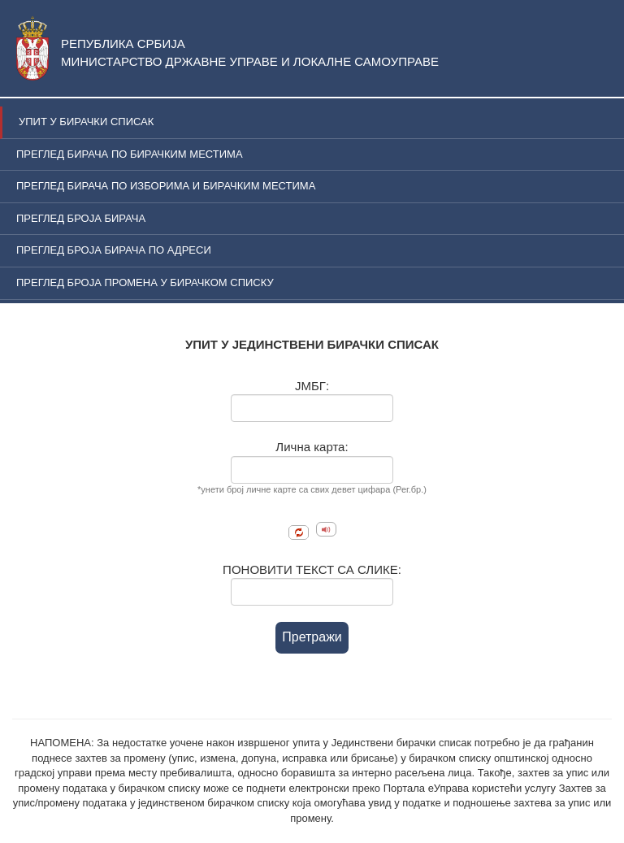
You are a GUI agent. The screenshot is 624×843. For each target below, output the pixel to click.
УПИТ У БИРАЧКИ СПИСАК (86, 121)
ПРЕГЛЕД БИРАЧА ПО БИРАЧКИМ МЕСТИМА (129, 154)
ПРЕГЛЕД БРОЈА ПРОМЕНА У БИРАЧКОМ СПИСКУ (145, 282)
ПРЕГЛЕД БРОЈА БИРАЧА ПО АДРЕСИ (113, 250)
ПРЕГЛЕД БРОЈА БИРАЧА (80, 218)
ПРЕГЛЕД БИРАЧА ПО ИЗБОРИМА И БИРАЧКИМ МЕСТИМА (165, 186)
